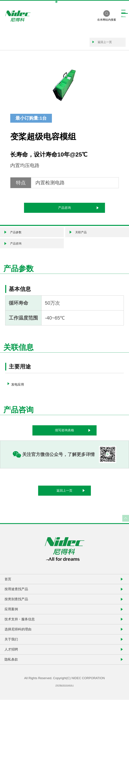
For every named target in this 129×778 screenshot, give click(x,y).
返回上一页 (88, 44)
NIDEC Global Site (64, 2)
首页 (12, 613)
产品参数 (15, 244)
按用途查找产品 (25, 628)
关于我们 (17, 704)
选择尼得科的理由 (28, 689)
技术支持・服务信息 (30, 674)
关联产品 (81, 244)
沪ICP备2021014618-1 (64, 763)
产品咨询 (77, 215)
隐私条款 (17, 735)
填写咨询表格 (79, 453)
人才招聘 (17, 720)
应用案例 (17, 659)
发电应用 (21, 404)
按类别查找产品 (25, 643)
